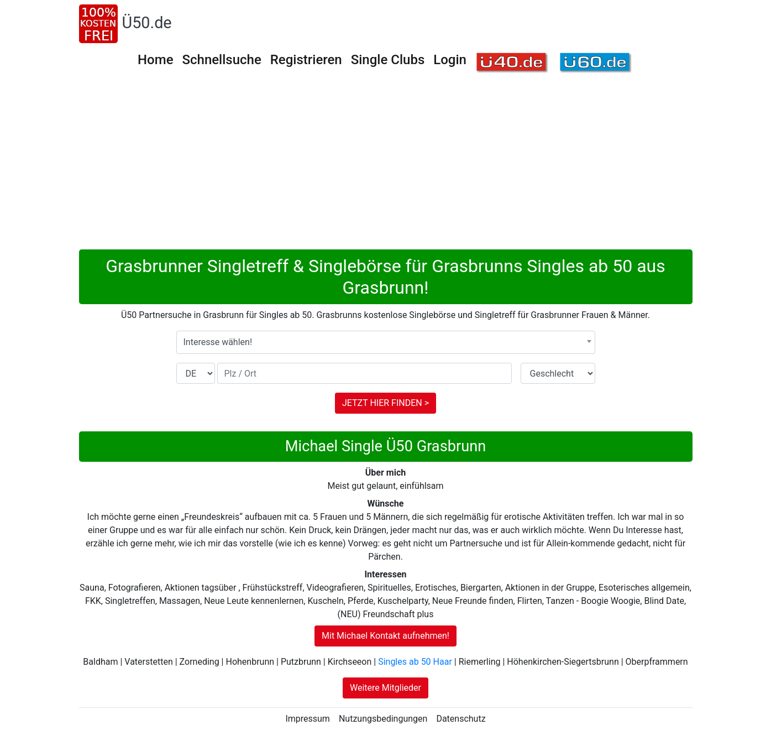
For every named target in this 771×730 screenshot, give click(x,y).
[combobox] (385, 342)
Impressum (307, 718)
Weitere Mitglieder (385, 687)
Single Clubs (388, 59)
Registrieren (306, 59)
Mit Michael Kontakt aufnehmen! (385, 635)
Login (449, 59)
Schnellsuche (221, 59)
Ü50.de (147, 22)
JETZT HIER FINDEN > (385, 403)
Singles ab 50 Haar (415, 661)
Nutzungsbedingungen (383, 718)
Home (155, 59)
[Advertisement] (386, 166)
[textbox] (386, 342)
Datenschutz (460, 718)
